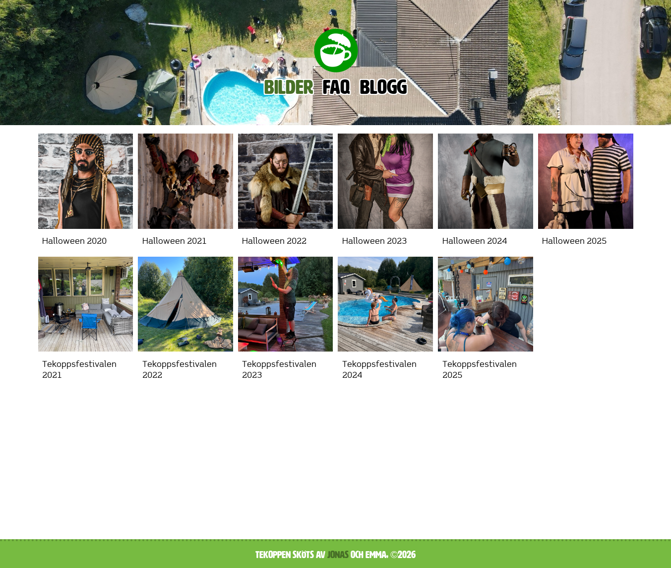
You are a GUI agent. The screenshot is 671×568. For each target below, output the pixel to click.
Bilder (288, 87)
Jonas (338, 554)
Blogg (383, 87)
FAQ (336, 87)
